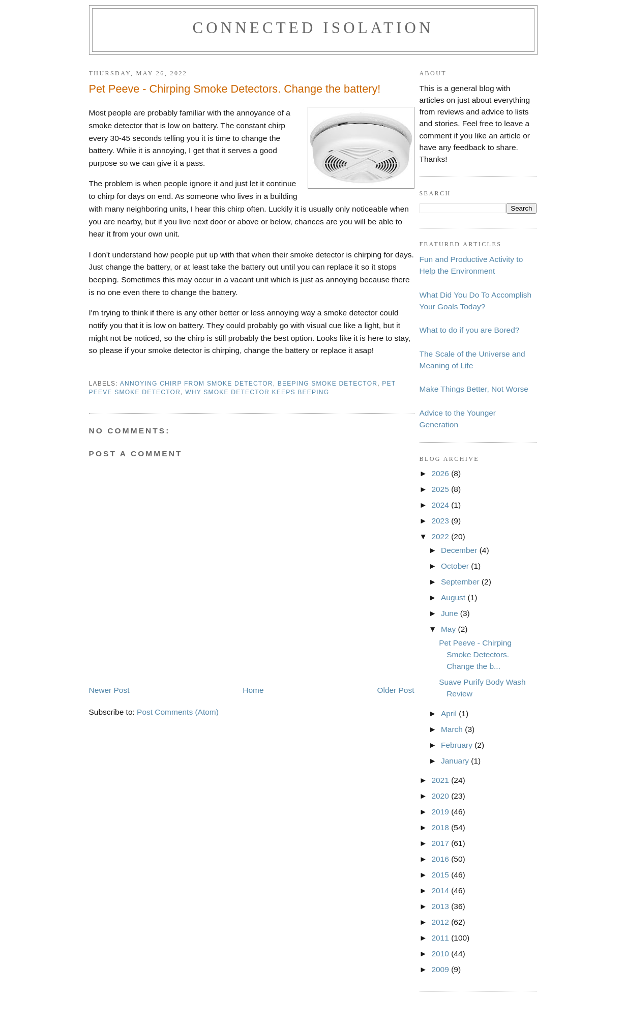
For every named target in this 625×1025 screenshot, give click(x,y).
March (453, 729)
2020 (441, 796)
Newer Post (109, 690)
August (454, 597)
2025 (441, 489)
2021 (441, 780)
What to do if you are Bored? (470, 330)
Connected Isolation (312, 28)
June (450, 613)
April (450, 713)
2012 (441, 922)
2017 (441, 843)
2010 (441, 953)
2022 (441, 536)
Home (253, 690)
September (461, 581)
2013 (441, 906)
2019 (441, 811)
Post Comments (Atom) (178, 712)
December (460, 550)
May (449, 629)
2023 (441, 520)
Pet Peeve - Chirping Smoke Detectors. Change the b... (475, 654)
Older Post (395, 690)
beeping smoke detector (327, 383)
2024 (441, 505)
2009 (441, 969)
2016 (441, 859)
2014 (441, 890)
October (456, 566)
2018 (441, 827)
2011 (441, 937)
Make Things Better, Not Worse (474, 389)
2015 (441, 874)
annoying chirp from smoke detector (196, 383)
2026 (441, 473)
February (457, 745)
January (456, 760)
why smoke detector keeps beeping (257, 392)
